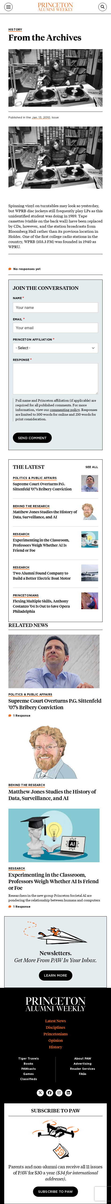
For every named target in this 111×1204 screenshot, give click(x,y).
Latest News (55, 1021)
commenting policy (65, 409)
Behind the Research (31, 506)
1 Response (19, 715)
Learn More (55, 975)
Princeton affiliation (32, 339)
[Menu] (8, 7)
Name (17, 298)
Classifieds (28, 1079)
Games (28, 1074)
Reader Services (82, 1068)
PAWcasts (28, 1068)
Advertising (83, 1063)
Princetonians (26, 595)
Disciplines (55, 1027)
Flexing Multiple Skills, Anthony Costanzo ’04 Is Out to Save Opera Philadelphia (41, 606)
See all (91, 467)
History (15, 29)
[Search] (102, 7)
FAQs (82, 1074)
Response (21, 360)
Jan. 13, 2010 (41, 117)
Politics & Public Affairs (35, 478)
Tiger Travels (28, 1058)
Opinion (55, 1040)
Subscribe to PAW (55, 1192)
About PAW (82, 1058)
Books (28, 1063)
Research (21, 534)
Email (17, 319)
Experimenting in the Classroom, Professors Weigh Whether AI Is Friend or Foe (41, 545)
